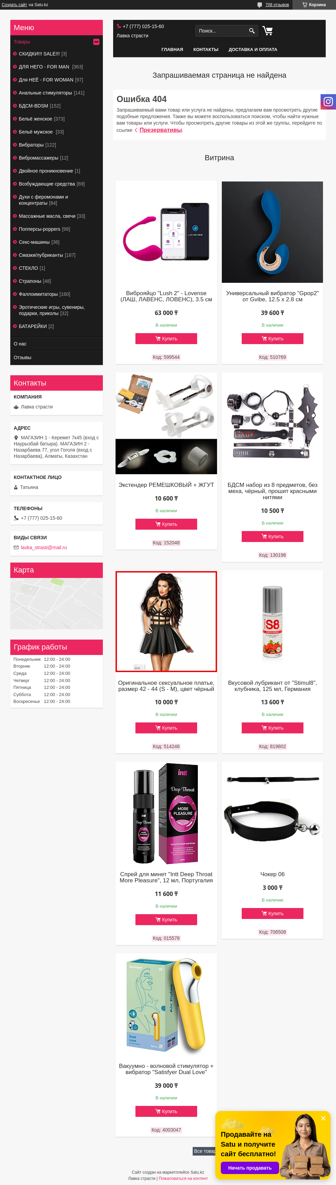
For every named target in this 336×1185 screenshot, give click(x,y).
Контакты (205, 49)
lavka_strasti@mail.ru (44, 547)
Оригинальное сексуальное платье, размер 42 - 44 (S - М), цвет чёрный (166, 686)
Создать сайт (14, 4)
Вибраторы (31, 145)
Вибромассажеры (38, 158)
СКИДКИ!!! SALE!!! (39, 53)
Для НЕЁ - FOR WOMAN (46, 80)
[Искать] (252, 31)
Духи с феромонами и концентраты (43, 200)
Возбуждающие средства (47, 184)
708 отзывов (277, 4)
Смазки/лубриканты (41, 255)
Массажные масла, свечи (47, 216)
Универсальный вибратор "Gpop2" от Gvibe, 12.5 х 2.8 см (272, 296)
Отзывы (22, 357)
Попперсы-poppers (39, 229)
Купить (169, 338)
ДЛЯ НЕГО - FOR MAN (45, 67)
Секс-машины (34, 242)
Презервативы (161, 130)
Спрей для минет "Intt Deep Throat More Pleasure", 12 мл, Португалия (166, 877)
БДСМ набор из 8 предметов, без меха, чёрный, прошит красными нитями (272, 491)
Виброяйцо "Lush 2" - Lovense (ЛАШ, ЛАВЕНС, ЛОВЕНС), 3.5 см (166, 296)
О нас (20, 343)
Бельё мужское (36, 132)
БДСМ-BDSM (33, 106)
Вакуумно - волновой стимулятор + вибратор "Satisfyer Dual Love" (166, 1069)
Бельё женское (35, 119)
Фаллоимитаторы (38, 294)
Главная (172, 49)
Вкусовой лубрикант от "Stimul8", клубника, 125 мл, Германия (272, 686)
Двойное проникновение (46, 171)
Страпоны (30, 281)
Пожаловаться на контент (183, 1178)
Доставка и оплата (253, 49)
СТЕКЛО (28, 268)
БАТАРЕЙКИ (33, 326)
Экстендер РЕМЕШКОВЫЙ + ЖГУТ (166, 485)
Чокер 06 (272, 874)
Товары (22, 42)
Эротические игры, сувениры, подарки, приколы (52, 310)
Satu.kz (197, 1172)
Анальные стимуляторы (45, 93)
